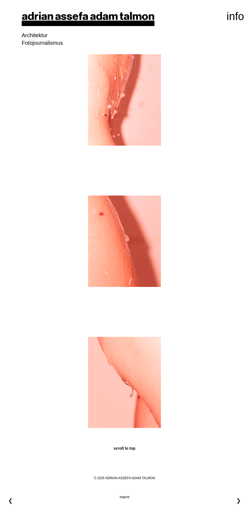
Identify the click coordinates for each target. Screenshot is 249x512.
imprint (124, 497)
